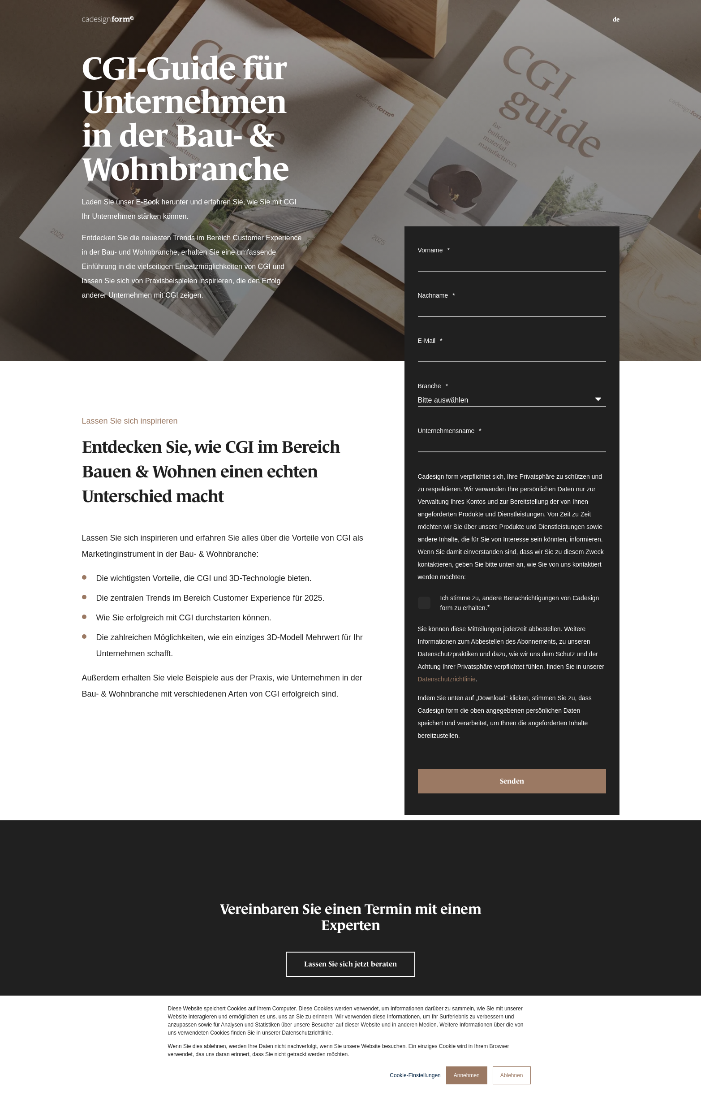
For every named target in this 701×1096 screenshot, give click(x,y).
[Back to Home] (107, 19)
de (616, 19)
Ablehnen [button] (511, 1075)
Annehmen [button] (467, 1075)
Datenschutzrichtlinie (447, 679)
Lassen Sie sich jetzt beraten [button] (350, 964)
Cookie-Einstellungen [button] (415, 1075)
